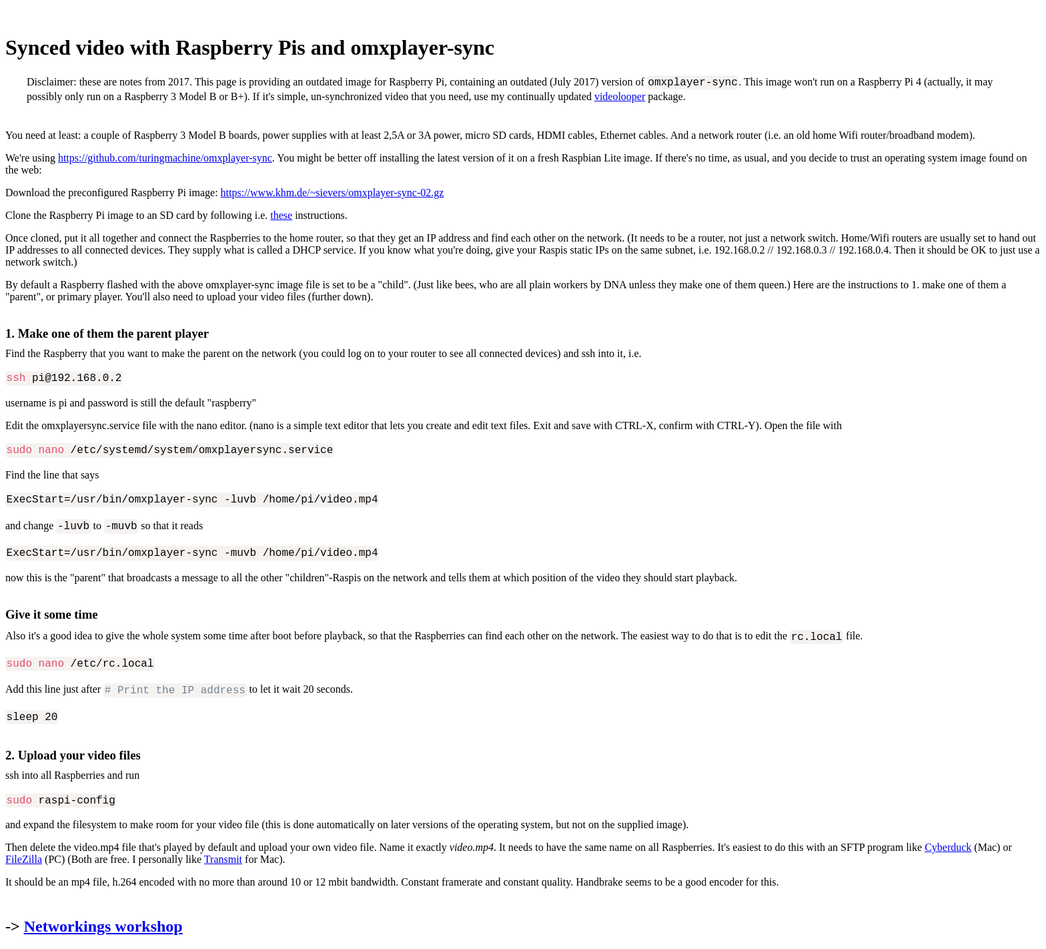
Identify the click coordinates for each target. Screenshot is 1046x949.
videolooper (619, 96)
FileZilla (23, 859)
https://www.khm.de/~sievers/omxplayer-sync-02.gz (332, 192)
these (281, 215)
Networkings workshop (103, 926)
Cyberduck (948, 847)
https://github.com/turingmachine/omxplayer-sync (165, 158)
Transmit (223, 859)
